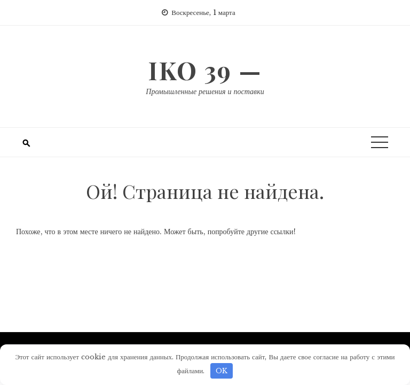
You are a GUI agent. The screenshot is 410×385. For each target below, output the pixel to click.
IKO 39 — (205, 70)
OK (221, 370)
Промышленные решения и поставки (205, 91)
